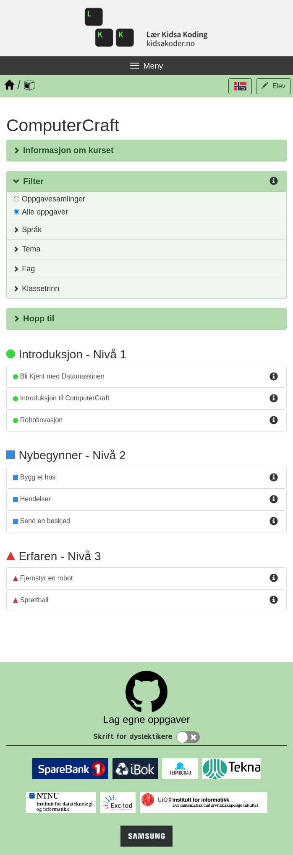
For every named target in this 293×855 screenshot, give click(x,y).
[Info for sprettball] (273, 600)
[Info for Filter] (273, 181)
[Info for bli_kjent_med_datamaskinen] (273, 377)
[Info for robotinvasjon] (273, 420)
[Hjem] (9, 85)
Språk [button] (27, 229)
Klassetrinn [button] (36, 288)
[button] (240, 86)
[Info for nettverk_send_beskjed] (273, 521)
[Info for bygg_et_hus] (273, 477)
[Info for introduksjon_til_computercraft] (273, 398)
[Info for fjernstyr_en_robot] (273, 578)
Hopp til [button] (33, 318)
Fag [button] (24, 269)
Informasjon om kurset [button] (63, 150)
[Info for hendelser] (273, 499)
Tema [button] (26, 249)
